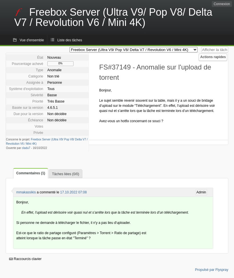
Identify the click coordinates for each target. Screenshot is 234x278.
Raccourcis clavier (25, 259)
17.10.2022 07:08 (73, 192)
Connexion (222, 4)
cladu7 (26, 148)
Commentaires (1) (30, 173)
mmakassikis (26, 192)
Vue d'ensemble (32, 40)
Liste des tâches (69, 40)
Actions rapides (213, 57)
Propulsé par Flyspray (211, 270)
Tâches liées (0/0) (65, 174)
